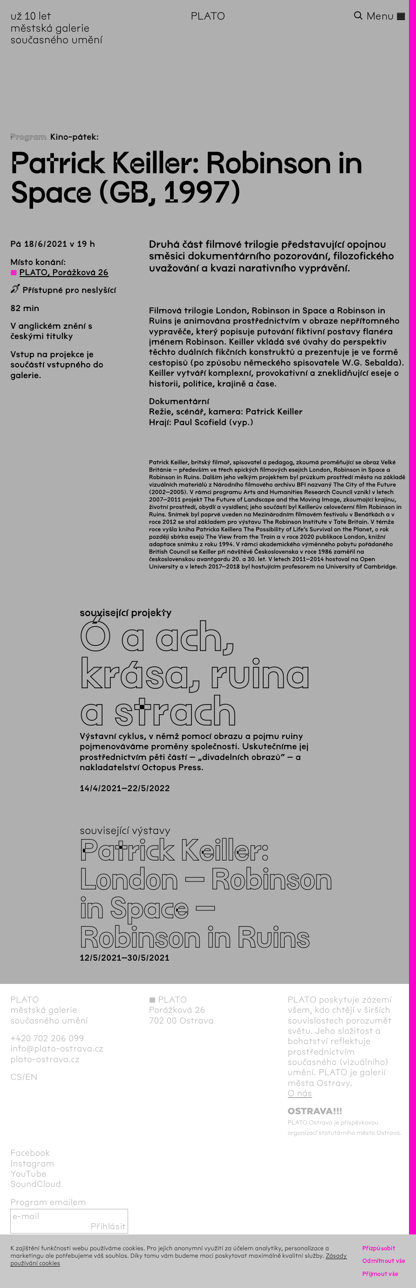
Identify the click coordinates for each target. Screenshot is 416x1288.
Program (28, 137)
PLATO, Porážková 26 (64, 272)
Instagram (32, 1163)
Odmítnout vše (384, 1260)
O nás (300, 1093)
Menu (386, 16)
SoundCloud (35, 1184)
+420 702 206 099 (47, 1038)
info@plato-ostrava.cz (56, 1048)
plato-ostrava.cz (45, 1059)
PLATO (208, 16)
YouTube (28, 1174)
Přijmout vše (380, 1273)
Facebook (30, 1153)
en (31, 1077)
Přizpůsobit (378, 1248)
